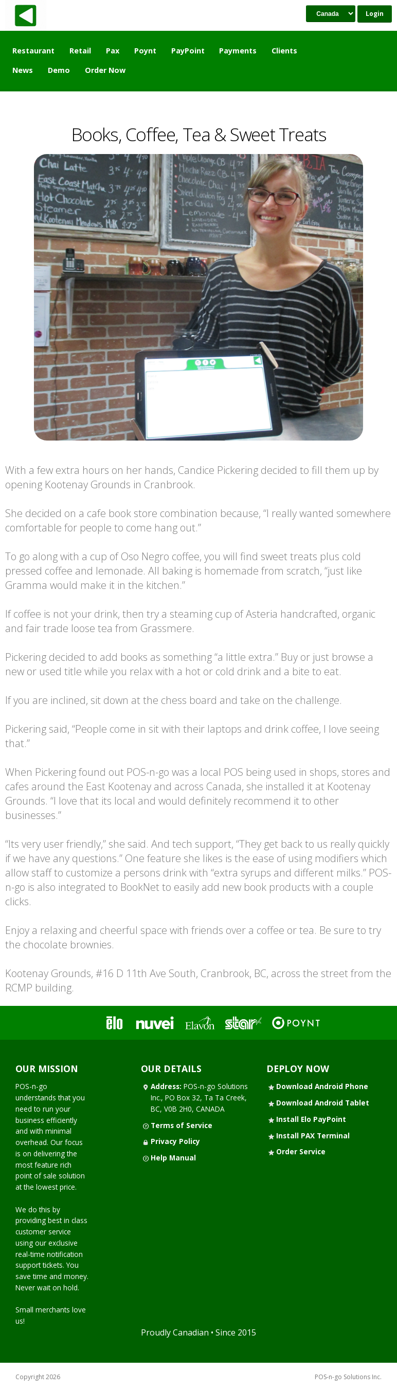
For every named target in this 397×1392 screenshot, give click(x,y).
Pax (112, 50)
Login (375, 13)
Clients (284, 50)
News (22, 70)
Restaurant (33, 50)
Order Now (105, 70)
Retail (80, 50)
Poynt (145, 50)
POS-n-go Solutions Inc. (348, 1377)
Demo (59, 70)
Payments (238, 50)
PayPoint (188, 50)
